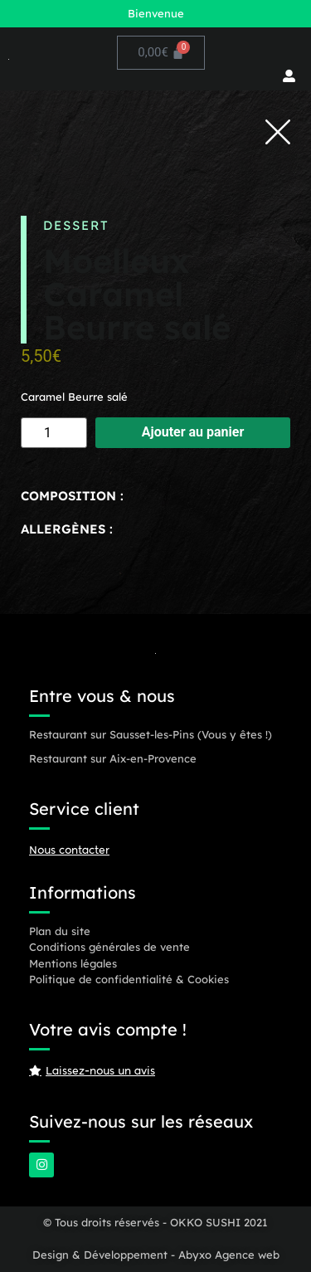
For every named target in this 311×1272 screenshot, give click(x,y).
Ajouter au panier (193, 432)
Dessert (76, 225)
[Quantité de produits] (54, 432)
